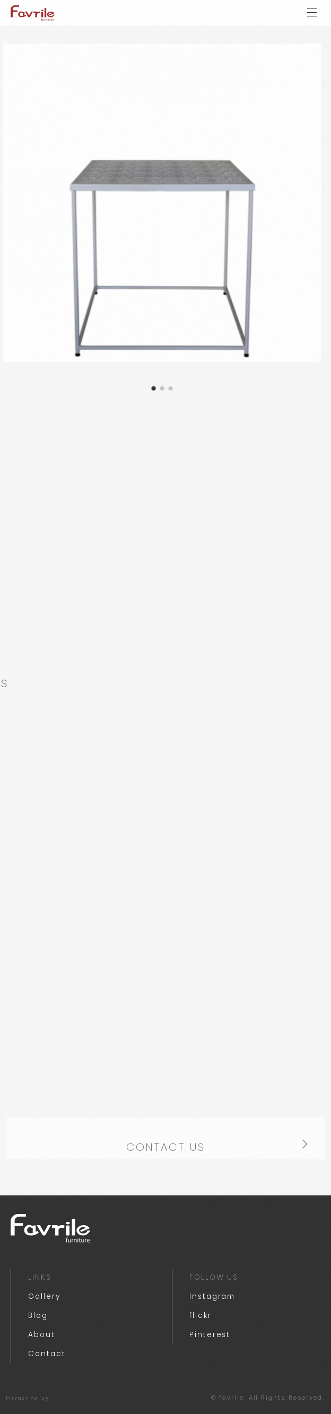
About (41, 1335)
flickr (200, 1316)
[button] (142, 388)
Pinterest (209, 1335)
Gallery (44, 1296)
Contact (46, 1354)
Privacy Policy (27, 1398)
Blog (38, 1316)
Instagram (212, 1296)
